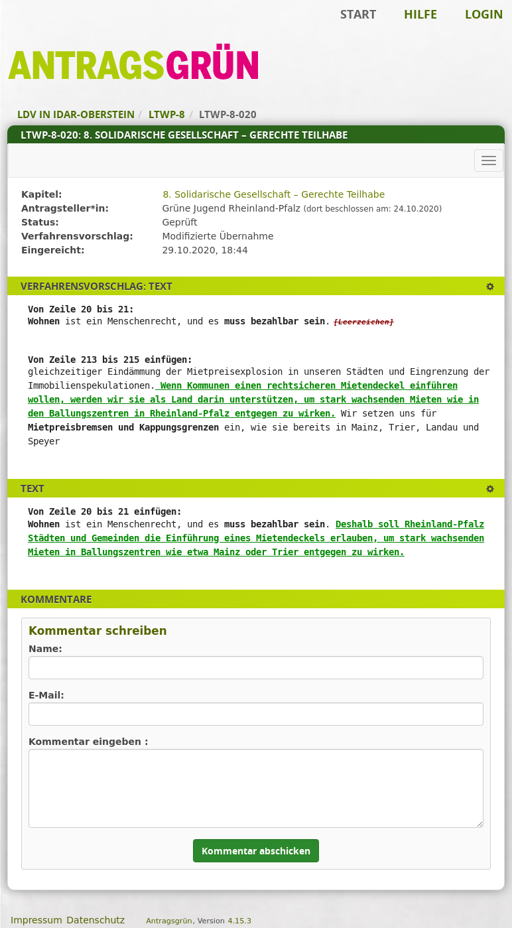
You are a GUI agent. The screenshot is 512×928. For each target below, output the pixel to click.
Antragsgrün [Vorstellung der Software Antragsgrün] (169, 921)
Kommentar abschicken (256, 850)
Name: (45, 648)
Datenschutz (95, 920)
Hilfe (420, 14)
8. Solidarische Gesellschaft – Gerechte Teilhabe (273, 194)
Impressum (36, 920)
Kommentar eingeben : (89, 741)
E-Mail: (46, 695)
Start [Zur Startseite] (358, 14)
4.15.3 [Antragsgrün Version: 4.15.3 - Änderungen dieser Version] (239, 921)
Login (484, 14)
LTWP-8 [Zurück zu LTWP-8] (167, 114)
